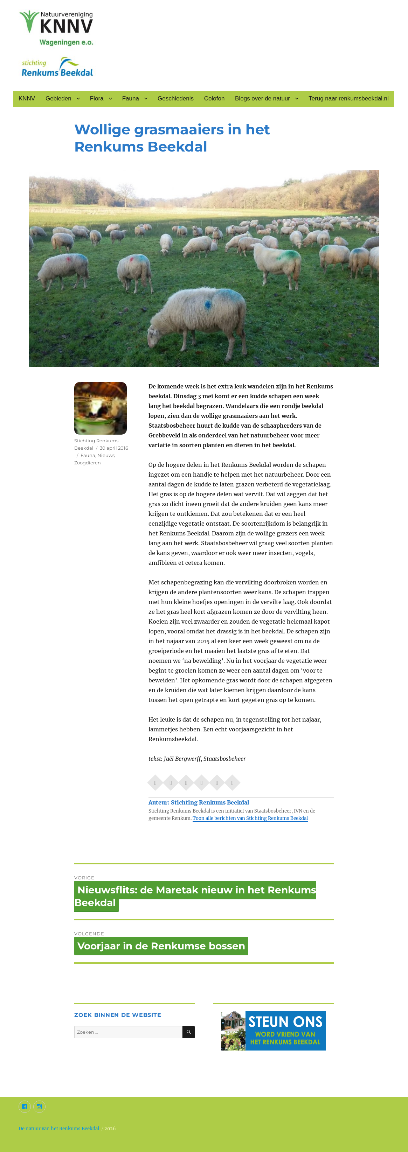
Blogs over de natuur (262, 98)
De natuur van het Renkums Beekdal (59, 1129)
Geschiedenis (176, 98)
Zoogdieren (87, 462)
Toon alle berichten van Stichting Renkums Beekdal (250, 818)
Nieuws (106, 455)
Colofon (214, 98)
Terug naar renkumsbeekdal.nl (349, 98)
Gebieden (58, 98)
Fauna (130, 98)
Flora (97, 98)
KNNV (27, 98)
